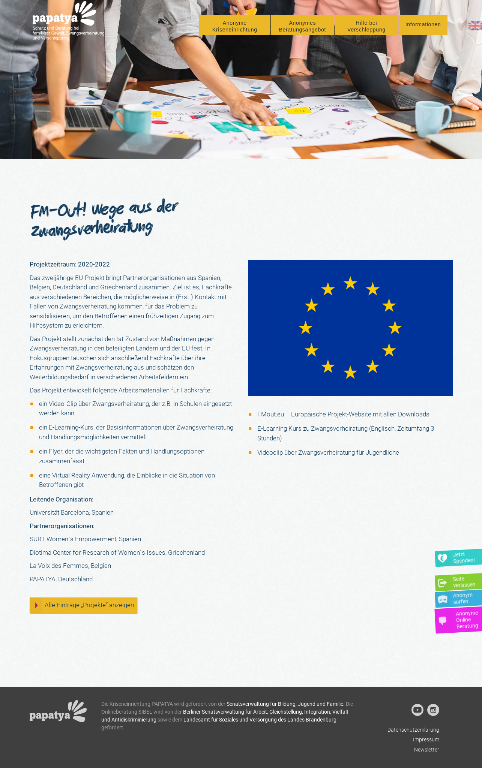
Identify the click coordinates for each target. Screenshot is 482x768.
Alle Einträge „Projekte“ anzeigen (89, 605)
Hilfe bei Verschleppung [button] (366, 30)
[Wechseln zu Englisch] (475, 30)
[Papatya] (71, 26)
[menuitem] (234, 29)
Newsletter (426, 750)
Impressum (426, 740)
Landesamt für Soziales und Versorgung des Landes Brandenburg (259, 720)
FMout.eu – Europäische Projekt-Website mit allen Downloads (343, 414)
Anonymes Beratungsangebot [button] (302, 30)
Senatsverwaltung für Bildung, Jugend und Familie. (286, 704)
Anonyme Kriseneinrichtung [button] (234, 30)
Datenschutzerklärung (413, 730)
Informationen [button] (423, 28)
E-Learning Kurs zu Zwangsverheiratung (312, 428)
